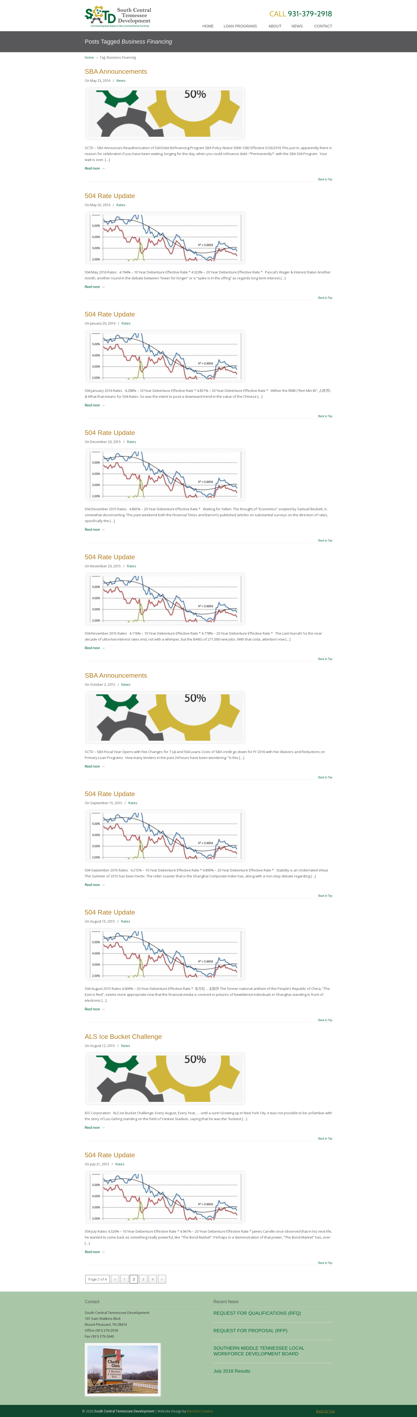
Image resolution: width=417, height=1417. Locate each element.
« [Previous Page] (115, 1279)
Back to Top (325, 179)
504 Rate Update (110, 195)
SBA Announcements (116, 71)
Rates (120, 205)
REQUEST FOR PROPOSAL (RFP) (250, 1330)
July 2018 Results (231, 1371)
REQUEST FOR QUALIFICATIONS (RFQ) (257, 1313)
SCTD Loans (118, 14)
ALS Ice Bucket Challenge (123, 1036)
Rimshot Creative (200, 1411)
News (120, 80)
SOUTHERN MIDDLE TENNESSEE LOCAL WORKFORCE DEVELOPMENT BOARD (258, 1350)
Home (89, 57)
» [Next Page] (162, 1279)
